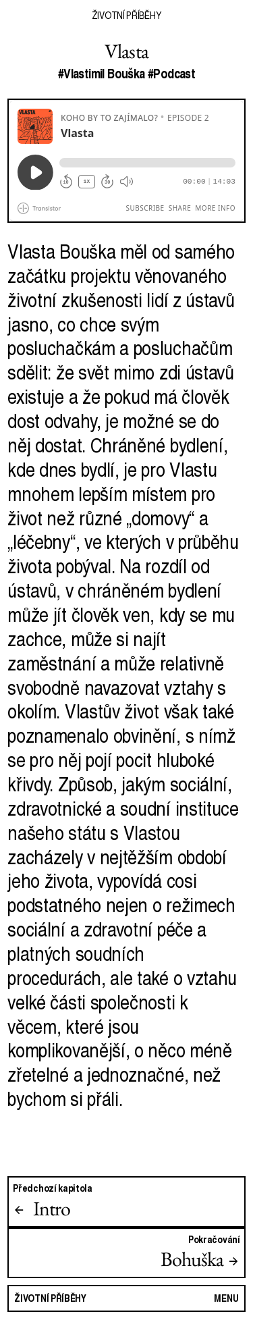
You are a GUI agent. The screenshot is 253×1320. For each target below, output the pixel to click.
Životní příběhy (126, 15)
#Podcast (171, 73)
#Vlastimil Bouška (101, 73)
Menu (226, 1297)
